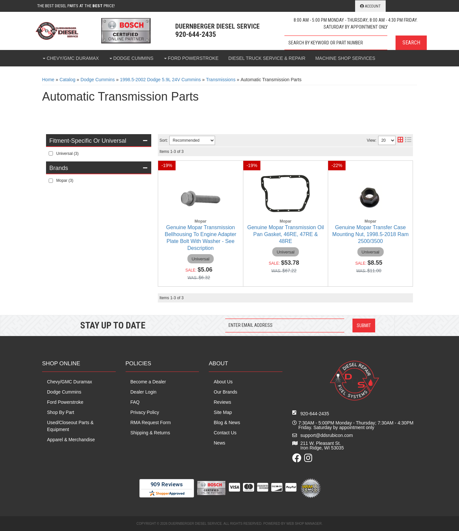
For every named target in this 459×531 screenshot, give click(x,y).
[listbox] (192, 140)
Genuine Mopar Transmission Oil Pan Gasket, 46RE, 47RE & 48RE (285, 234)
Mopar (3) (64, 180)
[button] (355, 43)
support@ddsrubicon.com (327, 435)
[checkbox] (51, 153)
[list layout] (408, 140)
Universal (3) (67, 153)
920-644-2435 (315, 413)
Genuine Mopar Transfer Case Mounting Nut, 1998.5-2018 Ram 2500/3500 (370, 234)
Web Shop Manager (304, 523)
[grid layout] (400, 140)
